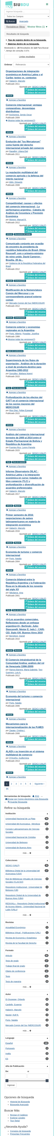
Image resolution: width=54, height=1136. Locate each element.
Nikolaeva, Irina (16, 593)
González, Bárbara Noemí (21, 373)
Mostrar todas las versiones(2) (20, 120)
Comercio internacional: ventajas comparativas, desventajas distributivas (24, 108)
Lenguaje (9, 1038)
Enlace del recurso (35, 89)
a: (28, 1071)
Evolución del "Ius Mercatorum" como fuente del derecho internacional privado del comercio (25, 144)
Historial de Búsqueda (20, 1102)
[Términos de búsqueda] (27, 11)
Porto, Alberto (15, 333)
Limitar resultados (27, 56)
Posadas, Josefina (31, 333)
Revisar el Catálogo (19, 1115)
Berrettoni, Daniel (17, 636)
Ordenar (8, 64)
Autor (8, 994)
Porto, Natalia (15, 558)
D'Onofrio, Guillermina (19, 758)
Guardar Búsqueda (17, 802)
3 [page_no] (16, 784)
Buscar (10, 21)
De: (7, 1071)
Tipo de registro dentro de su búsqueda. (25, 40)
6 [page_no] (30, 784)
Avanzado (23, 21)
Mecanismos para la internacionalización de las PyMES (24, 725)
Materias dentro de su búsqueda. (22, 44)
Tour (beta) (15, 1121)
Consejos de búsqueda (20, 1131)
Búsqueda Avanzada (19, 1104)
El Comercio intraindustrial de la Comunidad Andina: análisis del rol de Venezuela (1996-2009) (25, 663)
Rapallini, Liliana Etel (18, 151)
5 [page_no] (25, 784)
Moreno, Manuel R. (17, 219)
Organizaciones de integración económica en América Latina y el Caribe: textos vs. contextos (24, 74)
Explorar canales (17, 1118)
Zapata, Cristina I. (17, 730)
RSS (35, 796)
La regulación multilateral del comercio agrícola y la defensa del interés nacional (24, 175)
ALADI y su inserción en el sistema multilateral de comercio (25, 753)
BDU (8, 4)
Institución (10, 813)
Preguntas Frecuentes (20, 1134)
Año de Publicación (14, 1066)
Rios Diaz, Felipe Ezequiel (21, 410)
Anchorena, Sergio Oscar (20, 115)
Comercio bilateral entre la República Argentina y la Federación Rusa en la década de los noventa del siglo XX (26, 584)
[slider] (6, 1080)
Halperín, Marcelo (17, 81)
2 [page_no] (11, 784)
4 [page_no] (20, 784)
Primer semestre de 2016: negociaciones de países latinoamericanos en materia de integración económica (23, 520)
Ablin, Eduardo (15, 182)
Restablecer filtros (15, 27)
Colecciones (11, 860)
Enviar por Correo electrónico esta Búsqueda (26, 799)
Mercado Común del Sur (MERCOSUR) (27, 303)
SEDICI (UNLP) (39, 87)
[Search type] (27, 16)
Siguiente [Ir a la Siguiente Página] (39, 784)
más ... (27, 853)
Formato (9, 950)
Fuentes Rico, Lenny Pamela (22, 447)
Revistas (9, 922)
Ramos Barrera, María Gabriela (23, 670)
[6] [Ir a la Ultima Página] (7, 789)
